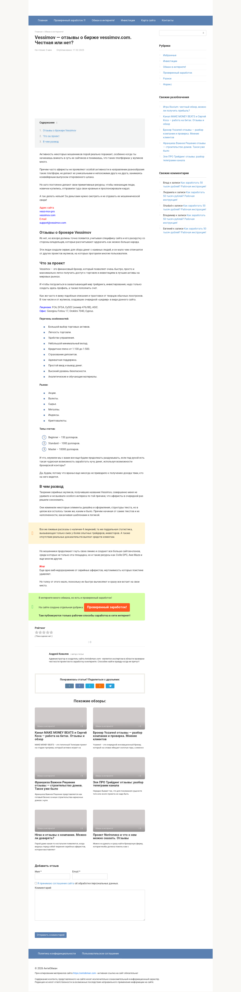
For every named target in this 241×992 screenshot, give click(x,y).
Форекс (167, 84)
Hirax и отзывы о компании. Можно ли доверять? (60, 836)
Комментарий (43, 887)
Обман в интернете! (103, 20)
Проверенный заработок (177, 72)
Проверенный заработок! (107, 607)
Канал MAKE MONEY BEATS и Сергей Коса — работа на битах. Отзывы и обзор (61, 736)
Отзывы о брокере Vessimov (59, 130)
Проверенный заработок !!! (69, 20)
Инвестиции (128, 20)
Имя (38, 871)
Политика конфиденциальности (57, 954)
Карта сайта (148, 20)
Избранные (169, 55)
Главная (43, 20)
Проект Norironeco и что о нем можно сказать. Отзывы (114, 836)
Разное (167, 78)
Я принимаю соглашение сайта (55, 883)
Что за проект (51, 136)
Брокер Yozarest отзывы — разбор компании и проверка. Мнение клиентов (117, 736)
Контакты (167, 20)
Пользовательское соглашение (100, 954)
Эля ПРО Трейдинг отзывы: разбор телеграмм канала (118, 783)
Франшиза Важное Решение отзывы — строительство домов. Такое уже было (59, 785)
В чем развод (51, 141)
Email (76, 871)
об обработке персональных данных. (77, 883)
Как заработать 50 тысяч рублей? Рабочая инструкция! (184, 196)
